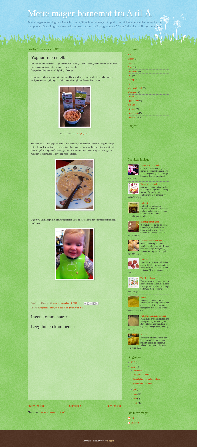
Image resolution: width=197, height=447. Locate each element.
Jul (129, 84)
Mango (144, 297)
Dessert (131, 59)
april (136, 403)
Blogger (110, 441)
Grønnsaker (133, 71)
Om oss (131, 96)
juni (135, 394)
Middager (132, 92)
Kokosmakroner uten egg (151, 241)
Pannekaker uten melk (150, 165)
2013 (133, 362)
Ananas (144, 335)
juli (135, 389)
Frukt (130, 67)
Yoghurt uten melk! (141, 374)
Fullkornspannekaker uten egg (153, 316)
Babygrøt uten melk (149, 184)
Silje (133, 418)
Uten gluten (69, 308)
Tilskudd (131, 105)
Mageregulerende (46, 308)
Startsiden (75, 405)
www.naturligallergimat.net (80, 134)
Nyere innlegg (36, 405)
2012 (133, 367)
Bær (129, 55)
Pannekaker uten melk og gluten (146, 379)
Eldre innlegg (113, 405)
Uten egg (59, 308)
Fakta (130, 63)
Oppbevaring (133, 100)
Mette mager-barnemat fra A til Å (89, 13)
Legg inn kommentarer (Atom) (52, 412)
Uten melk (79, 308)
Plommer (144, 259)
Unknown (135, 423)
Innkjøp (131, 80)
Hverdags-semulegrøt (150, 222)
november (138, 371)
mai (135, 398)
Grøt (130, 75)
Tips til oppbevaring (149, 278)
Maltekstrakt (146, 203)
